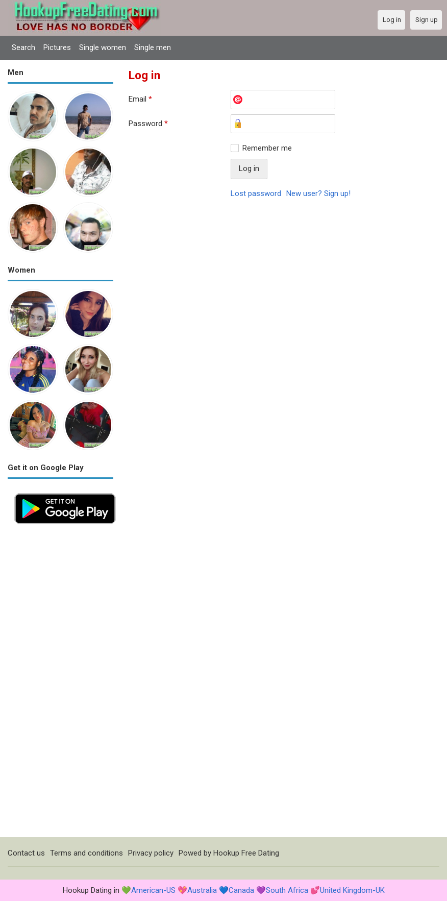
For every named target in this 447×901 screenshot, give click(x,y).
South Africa (287, 890)
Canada (241, 890)
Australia (202, 890)
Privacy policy (150, 853)
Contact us (26, 853)
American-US (153, 890)
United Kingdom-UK (352, 890)
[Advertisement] (60, 684)
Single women (102, 47)
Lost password (256, 193)
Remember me (267, 148)
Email (140, 99)
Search (23, 47)
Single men (152, 47)
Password (148, 123)
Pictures (57, 47)
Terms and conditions (86, 853)
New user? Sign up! (318, 193)
